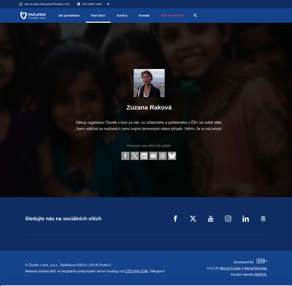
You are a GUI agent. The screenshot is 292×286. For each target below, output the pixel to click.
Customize (257, 266)
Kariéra (122, 15)
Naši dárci (98, 15)
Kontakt (144, 15)
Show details (63, 280)
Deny (257, 276)
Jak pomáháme (69, 15)
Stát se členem (172, 15)
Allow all (257, 255)
